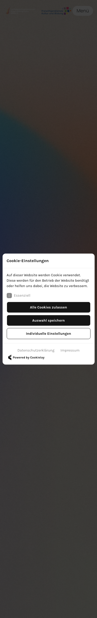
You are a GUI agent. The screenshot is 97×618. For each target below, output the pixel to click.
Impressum (70, 350)
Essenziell (18, 295)
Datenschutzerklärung (36, 350)
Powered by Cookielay (25, 357)
